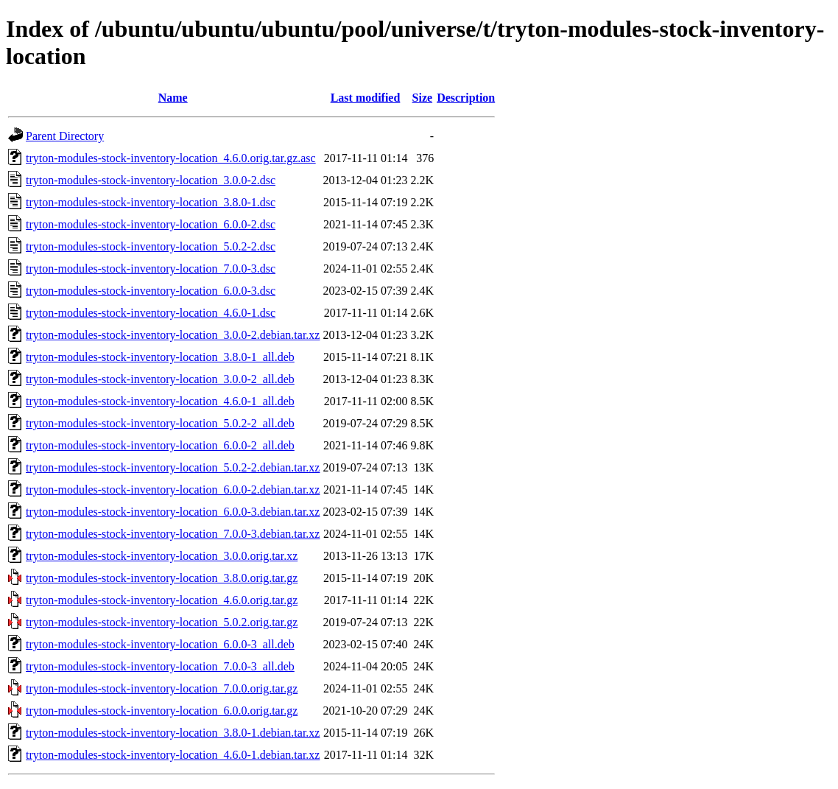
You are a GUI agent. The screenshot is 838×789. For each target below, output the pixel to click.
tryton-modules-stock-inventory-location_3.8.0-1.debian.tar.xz (173, 732)
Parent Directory (65, 136)
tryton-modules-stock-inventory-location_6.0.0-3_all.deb (160, 644)
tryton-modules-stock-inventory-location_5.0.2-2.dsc (150, 246)
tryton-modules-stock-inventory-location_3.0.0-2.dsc (150, 180)
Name (173, 97)
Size (422, 97)
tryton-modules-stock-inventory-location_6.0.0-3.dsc (150, 290)
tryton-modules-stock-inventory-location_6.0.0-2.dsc (150, 224)
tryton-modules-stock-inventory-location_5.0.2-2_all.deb (160, 423)
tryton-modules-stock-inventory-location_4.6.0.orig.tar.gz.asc (171, 158)
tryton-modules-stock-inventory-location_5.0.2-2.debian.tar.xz (173, 467)
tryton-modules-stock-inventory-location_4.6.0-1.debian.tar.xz (173, 754)
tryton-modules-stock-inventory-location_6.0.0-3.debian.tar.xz (173, 511)
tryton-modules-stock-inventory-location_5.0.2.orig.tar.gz (161, 622)
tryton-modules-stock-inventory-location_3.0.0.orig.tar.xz (161, 556)
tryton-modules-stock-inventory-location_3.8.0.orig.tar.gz (161, 578)
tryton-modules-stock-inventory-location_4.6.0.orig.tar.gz (161, 600)
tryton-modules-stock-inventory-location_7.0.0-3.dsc (150, 268)
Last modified (366, 97)
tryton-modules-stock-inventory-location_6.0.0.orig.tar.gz (161, 710)
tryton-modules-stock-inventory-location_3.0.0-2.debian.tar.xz (173, 335)
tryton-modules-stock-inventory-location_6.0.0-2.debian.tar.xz (173, 489)
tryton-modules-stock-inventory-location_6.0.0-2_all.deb (160, 445)
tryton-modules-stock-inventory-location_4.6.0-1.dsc (150, 312)
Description (466, 97)
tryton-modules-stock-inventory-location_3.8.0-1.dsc (150, 202)
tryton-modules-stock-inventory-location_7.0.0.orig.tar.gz (161, 688)
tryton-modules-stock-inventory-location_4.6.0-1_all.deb (160, 401)
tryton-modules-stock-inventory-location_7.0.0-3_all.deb (160, 666)
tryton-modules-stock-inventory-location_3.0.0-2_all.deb (160, 379)
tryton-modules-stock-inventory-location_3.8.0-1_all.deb (160, 357)
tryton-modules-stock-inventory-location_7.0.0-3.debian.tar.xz (173, 533)
